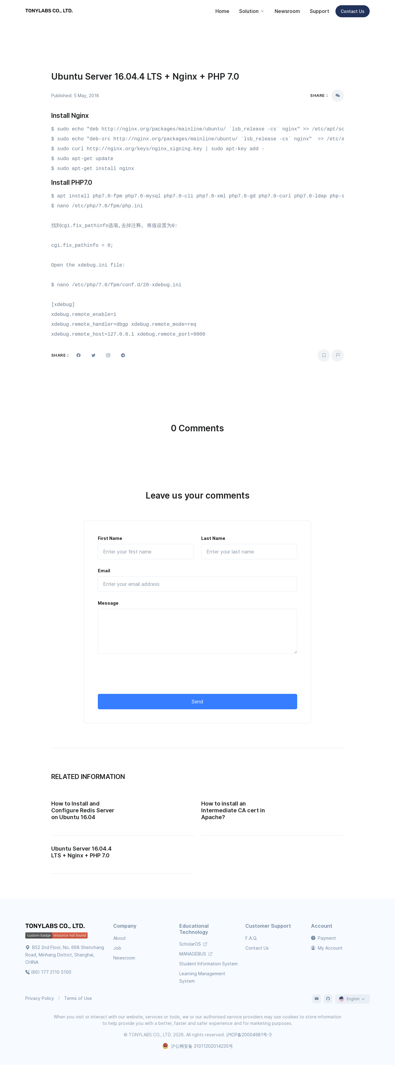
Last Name (213, 538)
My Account (327, 948)
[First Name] (146, 551)
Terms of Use (78, 998)
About (119, 938)
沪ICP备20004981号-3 (249, 1034)
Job (117, 948)
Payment (323, 938)
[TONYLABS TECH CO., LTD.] (50, 11)
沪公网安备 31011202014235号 (197, 1046)
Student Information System (208, 963)
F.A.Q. (251, 938)
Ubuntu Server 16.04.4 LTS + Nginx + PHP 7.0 (81, 852)
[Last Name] (249, 551)
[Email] (197, 584)
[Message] (197, 631)
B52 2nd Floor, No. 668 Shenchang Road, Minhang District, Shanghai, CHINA (64, 955)
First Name (110, 538)
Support (319, 11)
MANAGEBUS (195, 953)
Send (197, 701)
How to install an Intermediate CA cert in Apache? (233, 810)
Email (104, 570)
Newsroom (287, 11)
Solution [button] (249, 11)
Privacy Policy (39, 998)
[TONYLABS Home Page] (56, 927)
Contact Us (352, 11)
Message (108, 603)
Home (222, 11)
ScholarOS (193, 944)
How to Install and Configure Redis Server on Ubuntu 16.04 (82, 810)
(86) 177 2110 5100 (48, 972)
